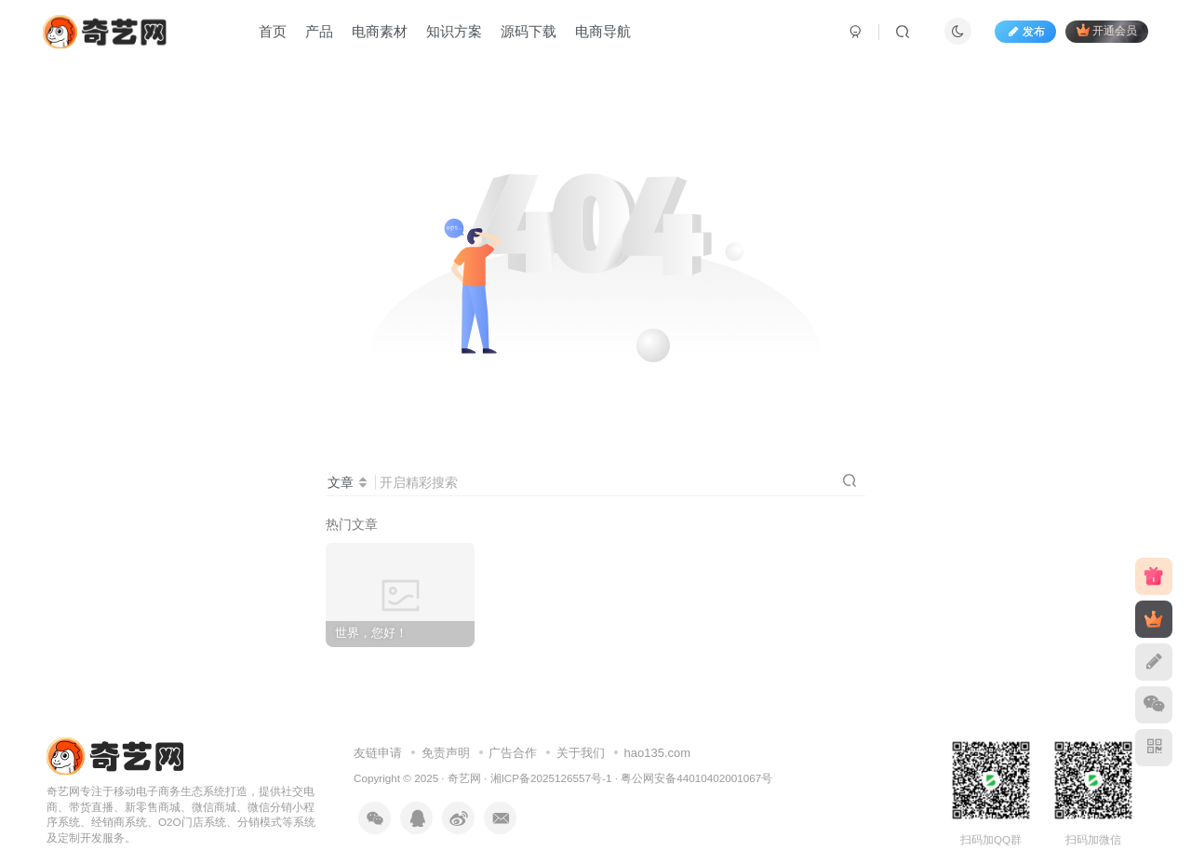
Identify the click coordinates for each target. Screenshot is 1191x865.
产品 (319, 31)
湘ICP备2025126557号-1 (551, 778)
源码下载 (528, 31)
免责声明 (446, 753)
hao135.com (657, 753)
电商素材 (380, 31)
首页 (273, 31)
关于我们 (580, 753)
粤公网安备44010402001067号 (696, 778)
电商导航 (603, 31)
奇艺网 (464, 778)
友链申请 (378, 753)
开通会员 (1107, 30)
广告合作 (512, 753)
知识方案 (454, 31)
